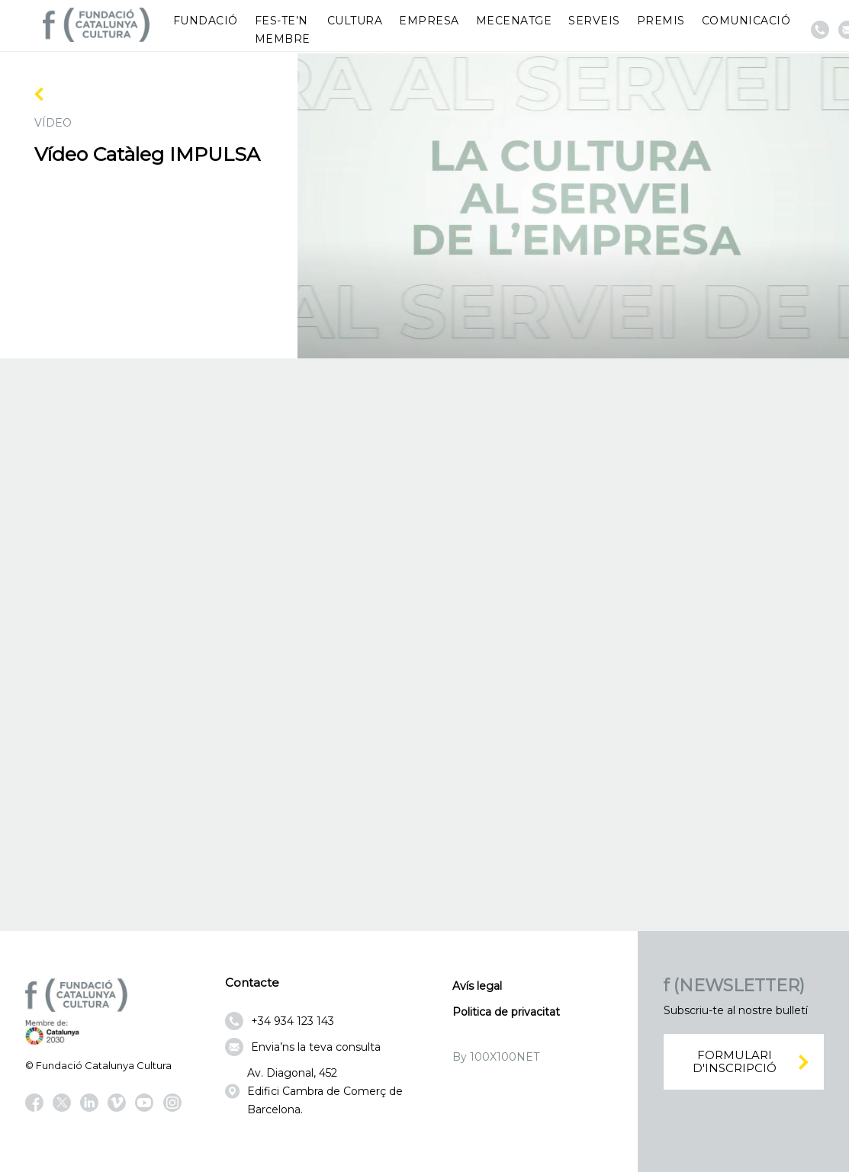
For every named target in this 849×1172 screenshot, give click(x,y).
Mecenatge (514, 20)
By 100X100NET (495, 1057)
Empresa (429, 20)
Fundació (205, 20)
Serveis (594, 20)
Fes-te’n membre (282, 30)
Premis (661, 20)
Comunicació (746, 20)
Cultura (355, 20)
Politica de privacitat (506, 1012)
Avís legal (477, 986)
